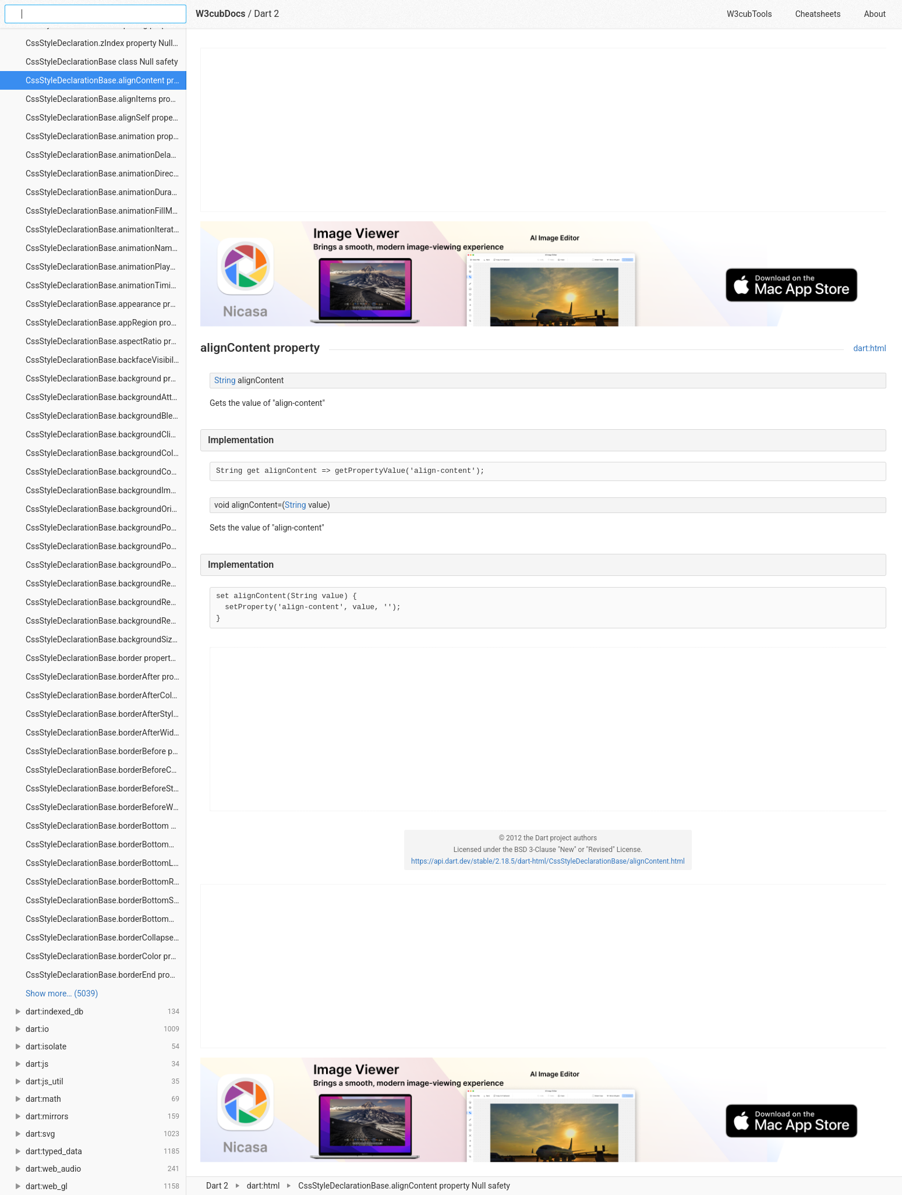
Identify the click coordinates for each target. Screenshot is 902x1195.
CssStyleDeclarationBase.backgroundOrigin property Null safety (106, 509)
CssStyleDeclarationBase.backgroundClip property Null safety (106, 434)
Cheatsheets (818, 14)
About (875, 14)
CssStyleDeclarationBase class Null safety (102, 61)
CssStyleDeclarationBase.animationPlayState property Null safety (106, 266)
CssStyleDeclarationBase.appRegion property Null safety (106, 322)
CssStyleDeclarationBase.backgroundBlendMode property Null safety (106, 415)
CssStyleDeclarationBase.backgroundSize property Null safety (106, 639)
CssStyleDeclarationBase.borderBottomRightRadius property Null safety (106, 881)
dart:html (869, 348)
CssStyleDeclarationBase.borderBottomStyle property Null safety (106, 900)
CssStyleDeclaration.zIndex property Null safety (106, 43)
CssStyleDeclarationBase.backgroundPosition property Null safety (106, 527)
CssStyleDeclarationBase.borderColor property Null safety (106, 956)
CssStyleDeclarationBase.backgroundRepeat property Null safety (106, 583)
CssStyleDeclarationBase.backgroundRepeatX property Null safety (106, 602)
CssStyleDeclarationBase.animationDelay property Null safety (106, 155)
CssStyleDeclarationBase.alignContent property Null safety (106, 80)
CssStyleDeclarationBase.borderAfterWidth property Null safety (106, 732)
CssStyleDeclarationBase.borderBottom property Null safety (106, 825)
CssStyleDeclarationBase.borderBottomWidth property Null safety (106, 919)
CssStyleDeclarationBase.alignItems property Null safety (106, 99)
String (225, 380)
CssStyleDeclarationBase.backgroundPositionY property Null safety (106, 565)
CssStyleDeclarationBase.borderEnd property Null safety (106, 975)
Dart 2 (266, 13)
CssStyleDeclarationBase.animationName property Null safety (106, 248)
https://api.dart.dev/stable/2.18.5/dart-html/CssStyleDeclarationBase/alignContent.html (548, 861)
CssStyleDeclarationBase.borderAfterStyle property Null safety (106, 714)
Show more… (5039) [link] (62, 993)
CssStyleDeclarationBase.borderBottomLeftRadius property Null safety (106, 863)
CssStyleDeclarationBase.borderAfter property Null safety (106, 676)
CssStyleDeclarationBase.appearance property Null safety (106, 304)
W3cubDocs (221, 13)
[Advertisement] (544, 129)
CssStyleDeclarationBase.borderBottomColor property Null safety (106, 844)
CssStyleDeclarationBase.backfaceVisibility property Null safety (106, 360)
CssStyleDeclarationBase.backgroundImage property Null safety (106, 490)
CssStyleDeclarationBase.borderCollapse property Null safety (106, 937)
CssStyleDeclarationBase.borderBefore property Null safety (106, 751)
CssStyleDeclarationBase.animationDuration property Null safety (106, 192)
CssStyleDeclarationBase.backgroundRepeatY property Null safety (106, 620)
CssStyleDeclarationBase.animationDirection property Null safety (106, 173)
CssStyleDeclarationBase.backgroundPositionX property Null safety (106, 546)
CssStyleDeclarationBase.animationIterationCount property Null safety (106, 229)
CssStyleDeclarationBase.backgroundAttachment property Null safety (106, 397)
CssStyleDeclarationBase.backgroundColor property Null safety (106, 453)
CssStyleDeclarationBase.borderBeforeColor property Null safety (106, 770)
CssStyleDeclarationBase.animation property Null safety (106, 136)
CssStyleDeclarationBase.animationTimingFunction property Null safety (106, 285)
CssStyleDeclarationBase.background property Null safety (106, 378)
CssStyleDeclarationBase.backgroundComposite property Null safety (106, 471)
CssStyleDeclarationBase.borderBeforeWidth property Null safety (106, 807)
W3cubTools (749, 14)
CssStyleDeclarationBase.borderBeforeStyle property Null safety (106, 788)
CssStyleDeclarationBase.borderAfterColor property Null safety (106, 695)
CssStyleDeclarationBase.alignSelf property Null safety (106, 117)
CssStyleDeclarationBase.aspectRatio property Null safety (106, 341)
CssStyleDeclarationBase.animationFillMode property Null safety (106, 210)
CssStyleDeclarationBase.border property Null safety (106, 658)
